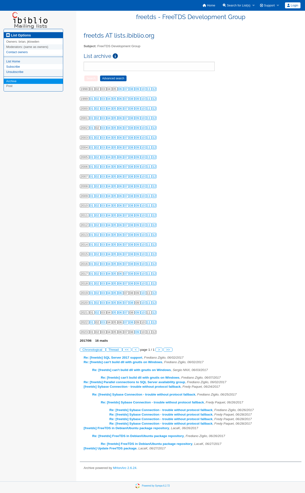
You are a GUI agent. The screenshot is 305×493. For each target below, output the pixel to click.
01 (92, 99)
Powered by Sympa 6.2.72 (156, 485)
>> (168, 349)
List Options (18, 35)
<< (127, 349)
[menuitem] (209, 5)
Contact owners (17, 52)
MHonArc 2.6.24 (124, 468)
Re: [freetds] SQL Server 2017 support (113, 357)
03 (103, 99)
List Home (13, 61)
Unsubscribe (14, 72)
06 (120, 89)
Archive (11, 81)
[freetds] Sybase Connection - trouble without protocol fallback (132, 386)
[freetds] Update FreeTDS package (110, 448)
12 (154, 89)
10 (143, 89)
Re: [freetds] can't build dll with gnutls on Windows (123, 362)
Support (267, 5)
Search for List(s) (236, 5)
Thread (114, 349)
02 (98, 99)
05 (115, 99)
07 (126, 89)
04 (109, 99)
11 (149, 89)
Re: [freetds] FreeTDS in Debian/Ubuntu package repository (138, 436)
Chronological (92, 349)
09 (137, 89)
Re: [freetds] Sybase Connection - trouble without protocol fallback (143, 394)
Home (209, 5)
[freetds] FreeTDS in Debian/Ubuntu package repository (126, 428)
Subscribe (13, 66)
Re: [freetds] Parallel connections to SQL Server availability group (134, 382)
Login (292, 5)
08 (132, 89)
